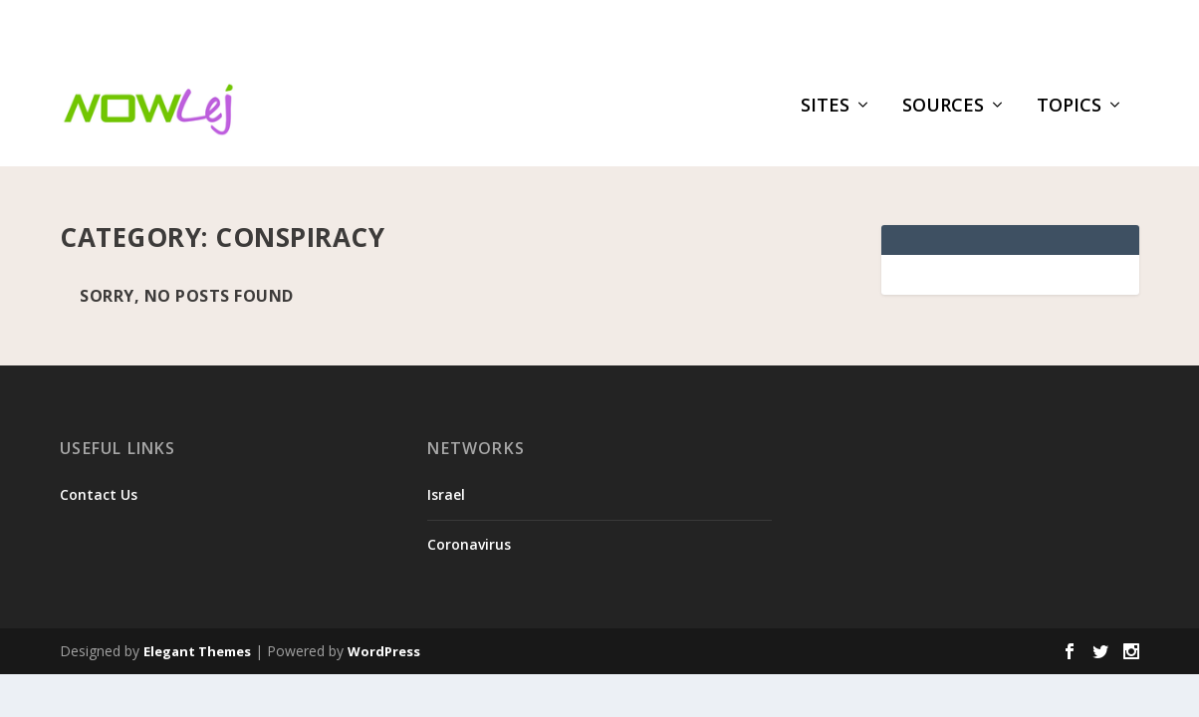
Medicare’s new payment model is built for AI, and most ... (367, 25)
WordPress (384, 642)
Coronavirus (469, 535)
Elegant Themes (197, 642)
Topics (1069, 116)
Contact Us (98, 486)
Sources (943, 116)
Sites (825, 116)
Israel (446, 486)
